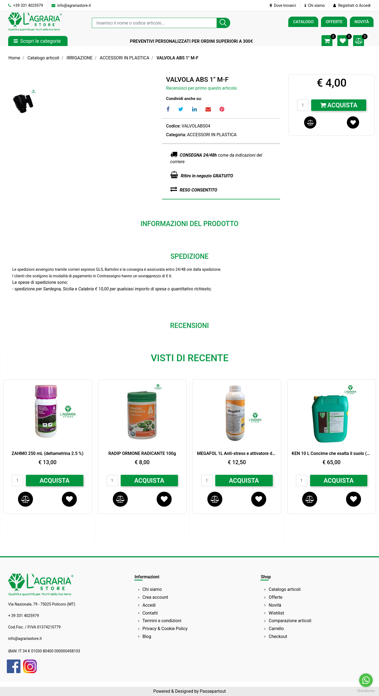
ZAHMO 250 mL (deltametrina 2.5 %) (47, 453)
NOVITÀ (361, 21)
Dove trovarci (283, 5)
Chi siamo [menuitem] (152, 589)
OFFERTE (334, 21)
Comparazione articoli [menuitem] (290, 620)
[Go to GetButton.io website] (366, 690)
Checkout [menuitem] (278, 636)
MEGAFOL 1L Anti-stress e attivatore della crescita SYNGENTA (237, 453)
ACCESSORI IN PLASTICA (124, 57)
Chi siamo (315, 5)
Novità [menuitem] (275, 605)
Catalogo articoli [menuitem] (285, 589)
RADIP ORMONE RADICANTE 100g (142, 453)
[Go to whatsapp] (366, 680)
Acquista (338, 105)
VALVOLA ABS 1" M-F (177, 57)
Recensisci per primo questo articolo (201, 88)
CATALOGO (303, 21)
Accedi (365, 5)
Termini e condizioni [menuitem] (161, 620)
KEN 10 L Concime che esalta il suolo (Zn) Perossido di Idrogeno (332, 453)
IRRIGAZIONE (79, 57)
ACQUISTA (54, 480)
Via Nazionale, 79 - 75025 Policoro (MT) (41, 604)
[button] (223, 23)
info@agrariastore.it (71, 5)
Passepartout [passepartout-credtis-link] (213, 691)
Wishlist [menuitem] (276, 613)
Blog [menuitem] (146, 636)
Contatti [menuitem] (150, 613)
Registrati (346, 5)
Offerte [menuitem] (275, 597)
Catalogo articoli (43, 57)
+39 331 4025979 (25, 5)
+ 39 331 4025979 (23, 615)
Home (14, 57)
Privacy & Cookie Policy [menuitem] (165, 628)
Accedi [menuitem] (149, 605)
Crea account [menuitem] (155, 597)
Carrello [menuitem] (276, 628)
